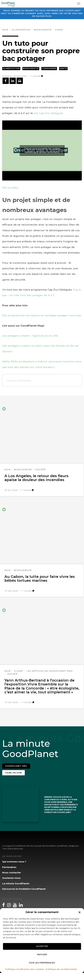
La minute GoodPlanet (15, 883)
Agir (5, 29)
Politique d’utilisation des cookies (24, 969)
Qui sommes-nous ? (14, 861)
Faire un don (13, 772)
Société (40, 469)
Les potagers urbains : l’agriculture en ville (30, 335)
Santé (63, 68)
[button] (79, 912)
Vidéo (59, 29)
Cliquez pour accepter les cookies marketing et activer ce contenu (42, 150)
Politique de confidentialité (61, 969)
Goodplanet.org (16, 766)
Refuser (42, 954)
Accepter (42, 946)
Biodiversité (43, 29)
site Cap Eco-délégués (48, 113)
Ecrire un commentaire (19, 380)
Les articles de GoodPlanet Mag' (50, 671)
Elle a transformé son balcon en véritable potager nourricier (42, 315)
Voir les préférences (42, 963)
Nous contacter (11, 872)
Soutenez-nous (11, 877)
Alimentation (21, 29)
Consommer (49, 68)
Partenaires (9, 867)
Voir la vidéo (10, 187)
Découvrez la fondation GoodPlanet (24, 888)
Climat (18, 671)
